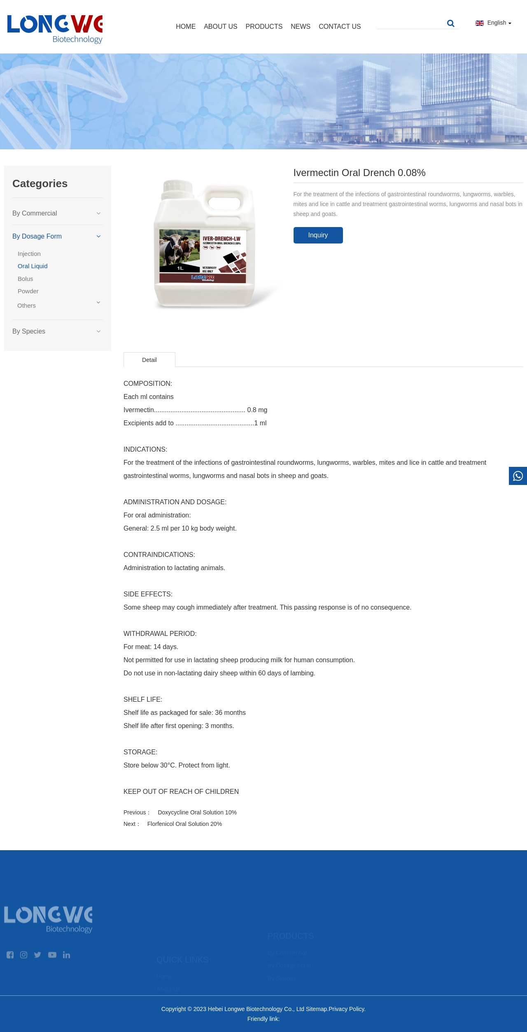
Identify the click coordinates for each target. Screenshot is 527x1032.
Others (26, 305)
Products (264, 26)
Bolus (25, 278)
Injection (29, 253)
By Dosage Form (37, 236)
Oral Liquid (33, 265)
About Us (221, 26)
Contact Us (340, 26)
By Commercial (34, 213)
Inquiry (318, 235)
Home (186, 26)
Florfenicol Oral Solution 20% (184, 824)
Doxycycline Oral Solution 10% (197, 812)
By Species (28, 331)
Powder (28, 291)
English (494, 22)
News (300, 26)
